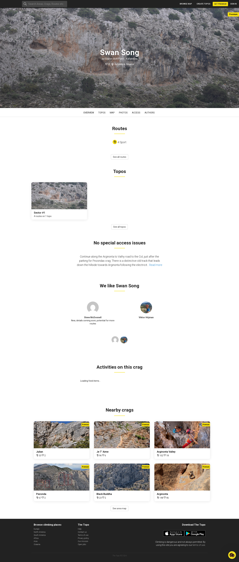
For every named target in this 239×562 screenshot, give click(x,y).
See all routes (119, 157)
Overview (88, 112)
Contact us (82, 532)
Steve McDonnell (92, 317)
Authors (150, 112)
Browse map (186, 4)
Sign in (233, 4)
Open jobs (82, 544)
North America (39, 532)
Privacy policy (83, 538)
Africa (36, 538)
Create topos (203, 4)
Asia (35, 541)
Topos (102, 112)
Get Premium (220, 4)
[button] (232, 555)
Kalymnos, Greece (124, 64)
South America (40, 535)
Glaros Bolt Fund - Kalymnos (121, 58)
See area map (119, 508)
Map (112, 112)
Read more (155, 264)
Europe (36, 529)
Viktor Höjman (146, 317)
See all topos (119, 227)
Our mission (83, 541)
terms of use (199, 545)
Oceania (37, 544)
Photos (123, 112)
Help (80, 529)
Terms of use (83, 535)
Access (136, 112)
